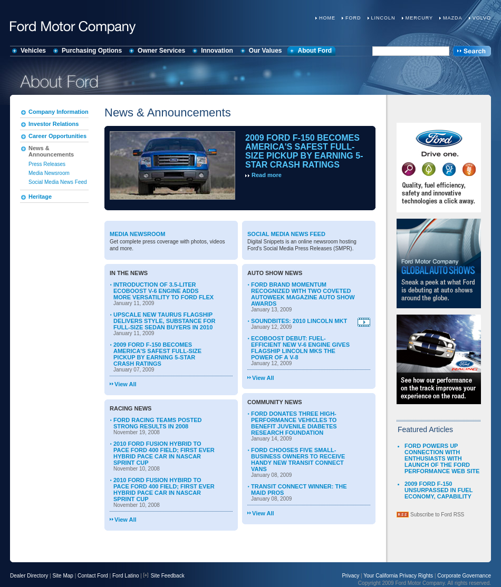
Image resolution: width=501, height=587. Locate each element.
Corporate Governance (464, 576)
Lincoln (383, 18)
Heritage (40, 196)
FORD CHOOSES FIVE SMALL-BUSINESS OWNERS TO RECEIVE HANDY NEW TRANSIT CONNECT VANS (298, 459)
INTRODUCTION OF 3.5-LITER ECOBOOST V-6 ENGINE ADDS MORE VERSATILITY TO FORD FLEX (163, 290)
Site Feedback (164, 576)
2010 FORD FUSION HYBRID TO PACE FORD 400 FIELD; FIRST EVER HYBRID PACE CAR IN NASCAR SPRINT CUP (164, 453)
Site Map (62, 576)
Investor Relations (53, 124)
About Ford (315, 50)
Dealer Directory (29, 576)
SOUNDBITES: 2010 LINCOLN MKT (299, 321)
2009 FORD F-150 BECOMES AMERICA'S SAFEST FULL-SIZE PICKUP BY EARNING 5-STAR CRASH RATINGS (304, 151)
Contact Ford (93, 576)
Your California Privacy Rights (398, 576)
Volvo (482, 18)
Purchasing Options (92, 50)
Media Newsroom (49, 173)
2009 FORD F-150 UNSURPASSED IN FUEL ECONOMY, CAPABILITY (438, 490)
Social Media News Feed (57, 182)
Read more (267, 175)
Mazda (453, 18)
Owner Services (161, 50)
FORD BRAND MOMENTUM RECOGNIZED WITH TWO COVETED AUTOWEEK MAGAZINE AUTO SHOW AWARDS (303, 294)
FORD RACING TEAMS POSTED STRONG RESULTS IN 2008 (157, 423)
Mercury (419, 18)
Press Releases (46, 164)
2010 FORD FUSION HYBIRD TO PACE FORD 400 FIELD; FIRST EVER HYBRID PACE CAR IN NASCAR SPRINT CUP (164, 489)
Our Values (265, 50)
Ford (353, 18)
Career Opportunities (57, 136)
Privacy (350, 576)
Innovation (217, 50)
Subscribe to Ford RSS (437, 514)
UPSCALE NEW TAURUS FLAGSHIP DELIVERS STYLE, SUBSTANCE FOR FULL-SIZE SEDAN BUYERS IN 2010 (164, 320)
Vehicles (33, 50)
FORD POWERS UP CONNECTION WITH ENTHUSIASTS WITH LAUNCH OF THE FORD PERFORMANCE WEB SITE (441, 458)
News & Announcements (51, 151)
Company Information (58, 112)
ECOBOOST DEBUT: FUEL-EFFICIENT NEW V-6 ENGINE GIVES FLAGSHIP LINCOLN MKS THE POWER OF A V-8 (300, 347)
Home (327, 18)
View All (125, 384)
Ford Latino (125, 576)
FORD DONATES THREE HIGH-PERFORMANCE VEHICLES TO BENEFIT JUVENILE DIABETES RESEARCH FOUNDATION (294, 423)
